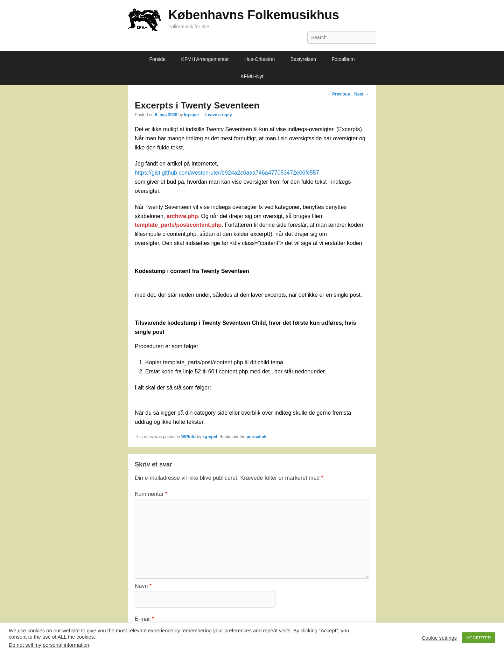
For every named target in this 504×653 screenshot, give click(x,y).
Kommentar (151, 494)
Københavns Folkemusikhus (253, 15)
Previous (338, 94)
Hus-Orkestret (259, 59)
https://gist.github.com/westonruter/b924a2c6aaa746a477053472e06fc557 (227, 173)
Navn (143, 586)
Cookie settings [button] (439, 638)
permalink (256, 436)
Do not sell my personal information (49, 645)
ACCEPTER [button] (478, 637)
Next (361, 94)
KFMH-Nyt (251, 76)
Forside (157, 59)
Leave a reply (218, 114)
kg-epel (191, 114)
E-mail (144, 619)
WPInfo (188, 436)
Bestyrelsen (303, 59)
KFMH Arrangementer (205, 59)
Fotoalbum (343, 59)
